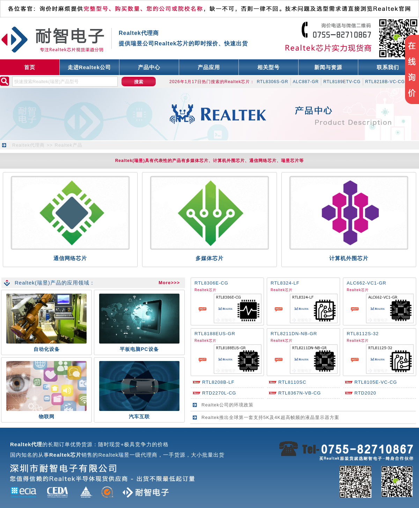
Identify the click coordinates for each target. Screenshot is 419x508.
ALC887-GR (306, 81)
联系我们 (388, 67)
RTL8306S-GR (272, 81)
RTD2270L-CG (219, 393)
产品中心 (149, 67)
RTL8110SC (292, 382)
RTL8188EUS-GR (214, 333)
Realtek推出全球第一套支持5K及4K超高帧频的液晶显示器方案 (270, 417)
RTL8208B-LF (218, 382)
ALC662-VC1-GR (366, 283)
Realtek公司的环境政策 (227, 404)
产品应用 (209, 67)
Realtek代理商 (28, 145)
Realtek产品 (68, 145)
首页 (29, 67)
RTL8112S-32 (363, 333)
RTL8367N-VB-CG (299, 393)
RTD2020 (365, 393)
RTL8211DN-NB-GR (294, 333)
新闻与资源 (328, 67)
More (165, 282)
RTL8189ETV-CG (342, 81)
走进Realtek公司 (89, 67)
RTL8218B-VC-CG (385, 81)
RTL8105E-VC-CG (375, 382)
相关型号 (268, 67)
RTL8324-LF (285, 283)
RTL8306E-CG (211, 283)
